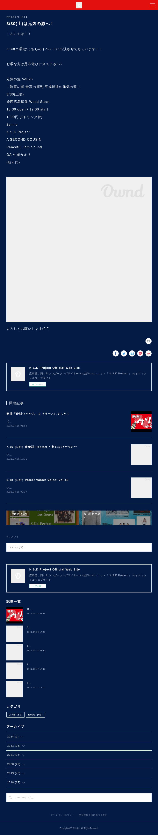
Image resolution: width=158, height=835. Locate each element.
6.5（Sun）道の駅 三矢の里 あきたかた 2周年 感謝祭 (60, 665)
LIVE (15, 715)
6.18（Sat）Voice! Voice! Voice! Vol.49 (37, 480)
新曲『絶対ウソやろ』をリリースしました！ (38, 413)
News (35, 715)
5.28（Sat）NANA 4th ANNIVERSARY (52, 683)
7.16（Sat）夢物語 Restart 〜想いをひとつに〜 (41, 447)
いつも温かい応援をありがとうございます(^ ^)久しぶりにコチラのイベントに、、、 (59, 454)
